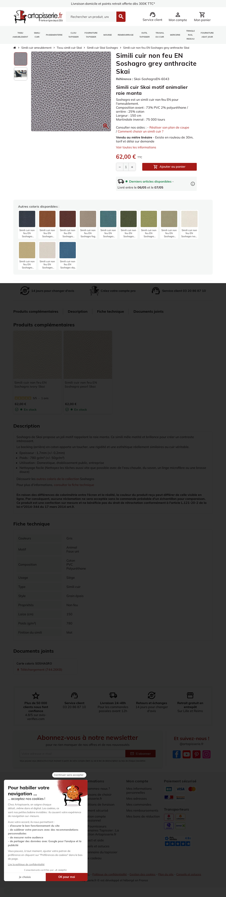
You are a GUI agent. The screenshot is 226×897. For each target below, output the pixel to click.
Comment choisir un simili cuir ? (140, 131)
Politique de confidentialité (109, 874)
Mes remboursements (142, 810)
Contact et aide (92, 840)
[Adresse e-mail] (72, 753)
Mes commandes (138, 804)
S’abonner (140, 753)
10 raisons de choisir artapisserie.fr (96, 796)
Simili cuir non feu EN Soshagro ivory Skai (30, 384)
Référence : (124, 79)
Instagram (206, 754)
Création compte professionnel (93, 818)
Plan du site (165, 874)
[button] (106, 126)
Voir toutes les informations (136, 147)
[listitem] (27, 224)
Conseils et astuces (95, 846)
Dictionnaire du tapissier (99, 852)
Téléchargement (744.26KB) (39, 670)
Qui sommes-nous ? (95, 789)
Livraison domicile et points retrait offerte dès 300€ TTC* (113, 4)
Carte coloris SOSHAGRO (34, 663)
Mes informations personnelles (139, 790)
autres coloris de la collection (58, 479)
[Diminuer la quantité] (119, 167)
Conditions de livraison (98, 804)
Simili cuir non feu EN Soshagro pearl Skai (81, 384)
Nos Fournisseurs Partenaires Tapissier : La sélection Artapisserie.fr (100, 830)
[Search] (91, 17)
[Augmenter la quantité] (132, 167)
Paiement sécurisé (94, 810)
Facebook (177, 754)
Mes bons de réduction (143, 816)
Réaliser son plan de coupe (169, 127)
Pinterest (197, 754)
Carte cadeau (91, 858)
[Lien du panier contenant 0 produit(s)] (202, 17)
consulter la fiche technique (74, 485)
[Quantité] (126, 167)
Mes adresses (136, 798)
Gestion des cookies (142, 874)
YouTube (187, 754)
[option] (20, 59)
